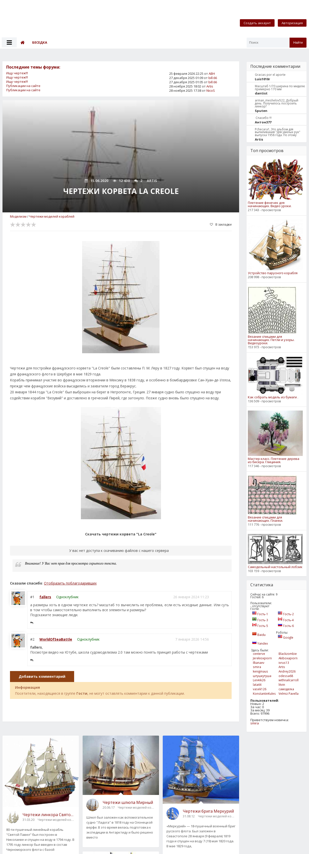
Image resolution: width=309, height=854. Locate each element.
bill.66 (212, 78)
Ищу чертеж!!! (17, 73)
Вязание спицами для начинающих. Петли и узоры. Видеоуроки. (271, 340)
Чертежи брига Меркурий (208, 811)
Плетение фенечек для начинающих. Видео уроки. (270, 204)
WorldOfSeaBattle (55, 639)
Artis (209, 86)
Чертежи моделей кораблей (51, 216)
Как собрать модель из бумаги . (273, 397)
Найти (298, 42)
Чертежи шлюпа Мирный (128, 802)
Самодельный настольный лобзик (275, 567)
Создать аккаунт (257, 23)
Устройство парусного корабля (273, 273)
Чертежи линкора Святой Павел (48, 814)
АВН (212, 73)
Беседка (39, 42)
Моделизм (18, 216)
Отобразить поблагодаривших (70, 583)
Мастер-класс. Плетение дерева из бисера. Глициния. (273, 460)
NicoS (210, 90)
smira (254, 723)
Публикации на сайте (23, 86)
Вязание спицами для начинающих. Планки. (265, 519)
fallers (45, 597)
